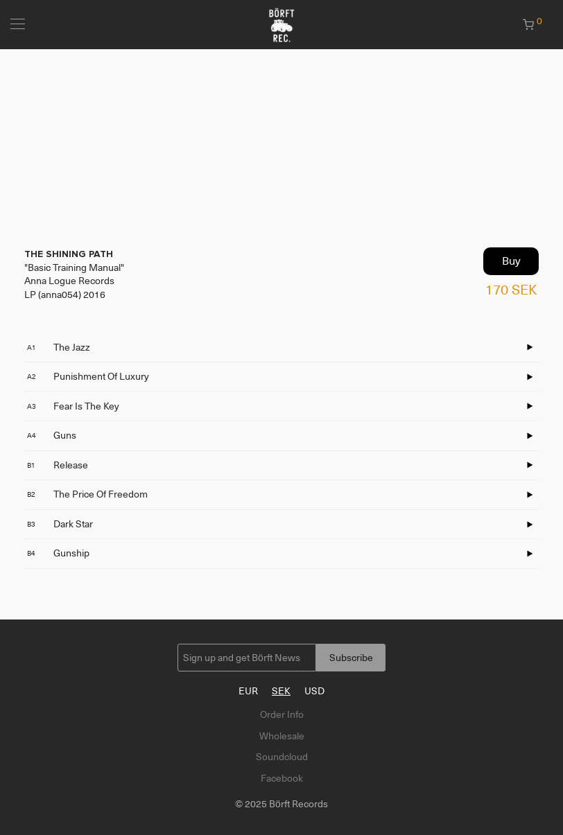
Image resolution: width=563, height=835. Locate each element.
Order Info (282, 714)
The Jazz (58, 347)
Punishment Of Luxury (88, 376)
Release (57, 465)
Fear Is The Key (73, 406)
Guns (51, 435)
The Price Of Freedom (87, 494)
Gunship (58, 553)
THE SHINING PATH (68, 254)
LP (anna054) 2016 (64, 294)
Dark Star (60, 523)
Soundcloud (282, 756)
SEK (281, 690)
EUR (248, 690)
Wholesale (281, 735)
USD (314, 690)
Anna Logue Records (69, 280)
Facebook (282, 778)
